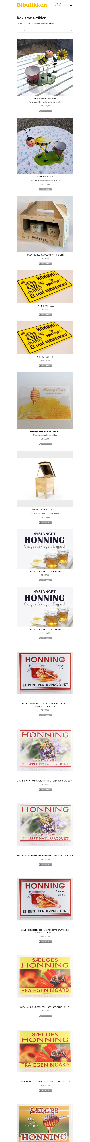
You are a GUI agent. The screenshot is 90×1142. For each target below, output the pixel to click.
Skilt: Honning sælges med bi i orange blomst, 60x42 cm (45, 1082)
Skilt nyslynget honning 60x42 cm (45, 629)
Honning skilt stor (45, 357)
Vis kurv (59, 4)
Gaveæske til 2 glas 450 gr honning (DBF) (45, 255)
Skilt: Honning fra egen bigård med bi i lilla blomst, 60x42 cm (45, 855)
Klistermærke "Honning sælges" (45, 431)
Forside (19, 23)
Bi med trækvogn (45, 177)
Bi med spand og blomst (45, 98)
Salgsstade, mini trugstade (45, 510)
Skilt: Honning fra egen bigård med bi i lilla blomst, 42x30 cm (45, 781)
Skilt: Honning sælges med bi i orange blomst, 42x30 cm (45, 1007)
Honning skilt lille (45, 306)
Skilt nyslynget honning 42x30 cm (45, 571)
